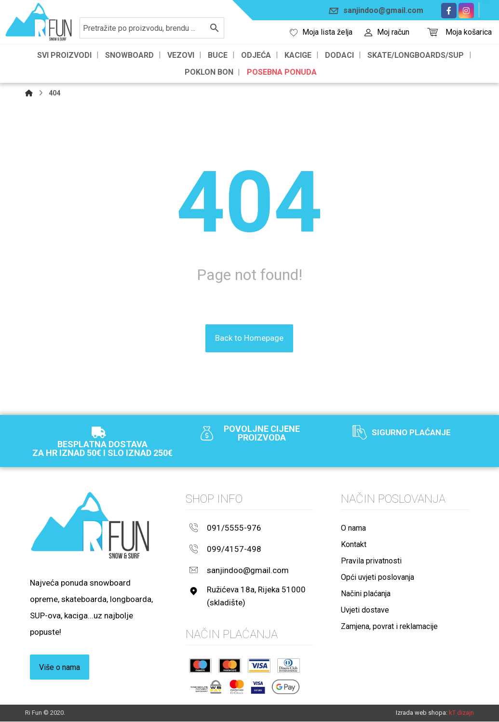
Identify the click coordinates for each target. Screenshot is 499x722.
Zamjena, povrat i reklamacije (389, 626)
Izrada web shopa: (421, 713)
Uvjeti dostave (365, 610)
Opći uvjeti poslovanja (377, 577)
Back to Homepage (249, 339)
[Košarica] (432, 31)
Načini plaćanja (366, 594)
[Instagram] (466, 10)
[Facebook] (449, 10)
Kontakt (353, 544)
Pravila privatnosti (371, 561)
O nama (353, 528)
